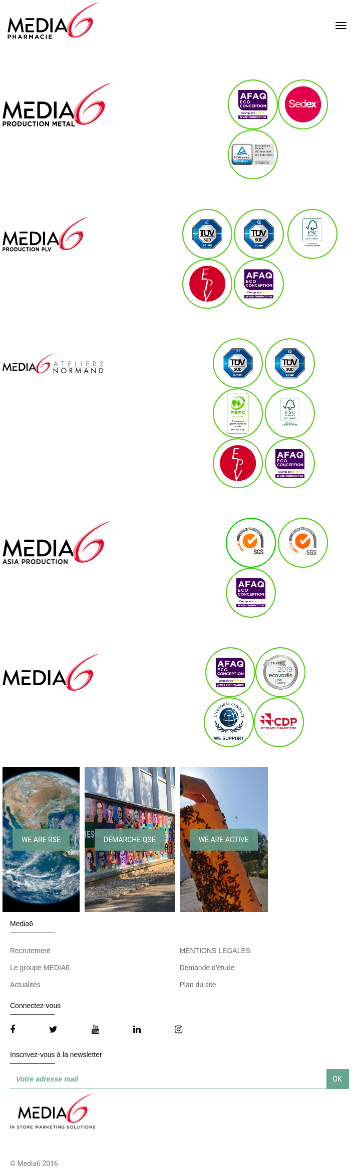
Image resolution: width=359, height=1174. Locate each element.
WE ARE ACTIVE (224, 840)
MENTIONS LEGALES (215, 951)
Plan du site (198, 985)
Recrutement (30, 951)
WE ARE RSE (41, 840)
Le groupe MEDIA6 (40, 968)
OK (337, 1079)
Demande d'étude (207, 968)
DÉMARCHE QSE (130, 840)
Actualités (25, 985)
